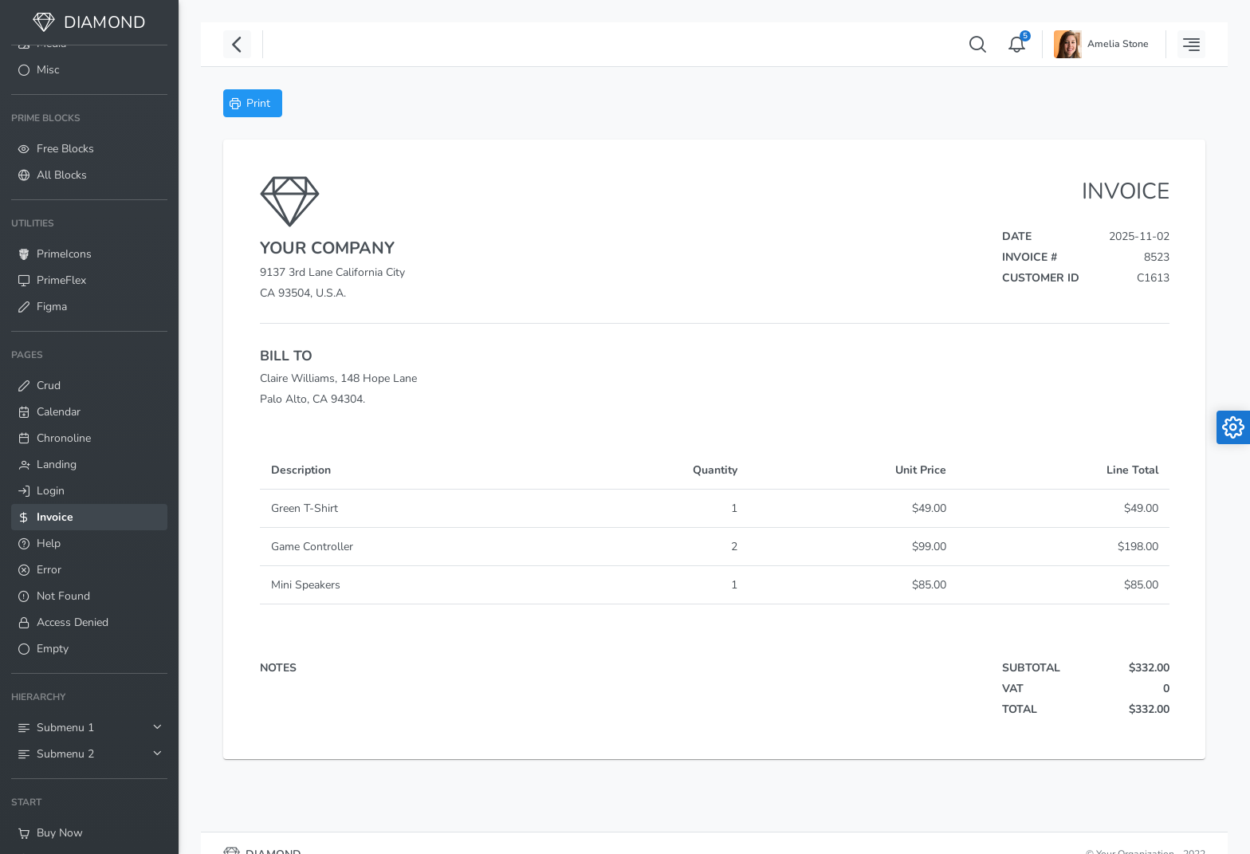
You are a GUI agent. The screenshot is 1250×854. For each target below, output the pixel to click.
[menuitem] (89, 70)
